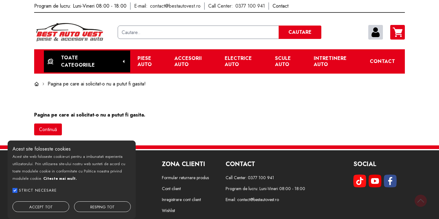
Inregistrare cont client (181, 199)
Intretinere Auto (330, 61)
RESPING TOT (102, 207)
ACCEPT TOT (41, 207)
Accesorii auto (188, 61)
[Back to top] (421, 201)
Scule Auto (283, 61)
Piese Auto (144, 61)
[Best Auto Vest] (73, 32)
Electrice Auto (238, 61)
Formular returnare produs (185, 178)
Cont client (171, 189)
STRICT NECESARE (38, 190)
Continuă (48, 129)
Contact (382, 61)
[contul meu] (375, 32)
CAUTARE (300, 32)
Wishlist (168, 210)
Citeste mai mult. (60, 178)
